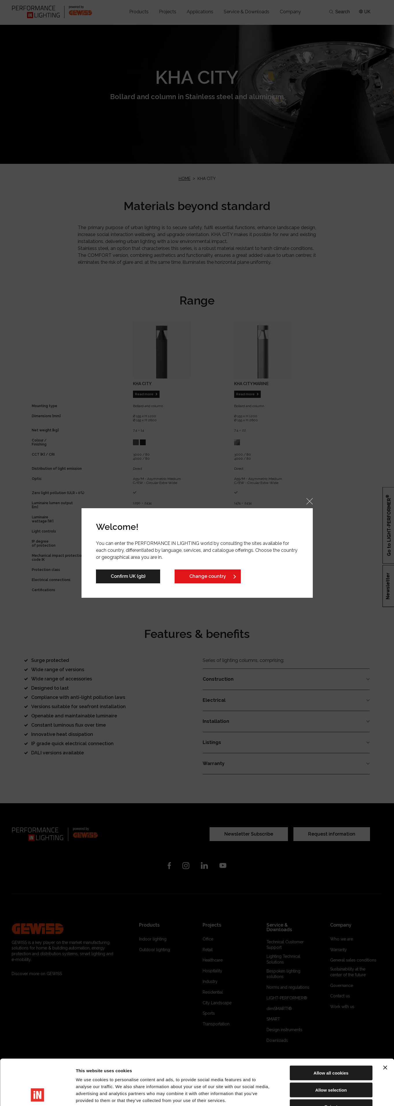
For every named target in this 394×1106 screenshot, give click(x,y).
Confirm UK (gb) (128, 576)
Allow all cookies (331, 1029)
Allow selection (331, 1046)
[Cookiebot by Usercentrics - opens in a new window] (37, 1094)
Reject (330, 1063)
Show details (303, 1094)
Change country (207, 576)
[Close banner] (385, 1025)
